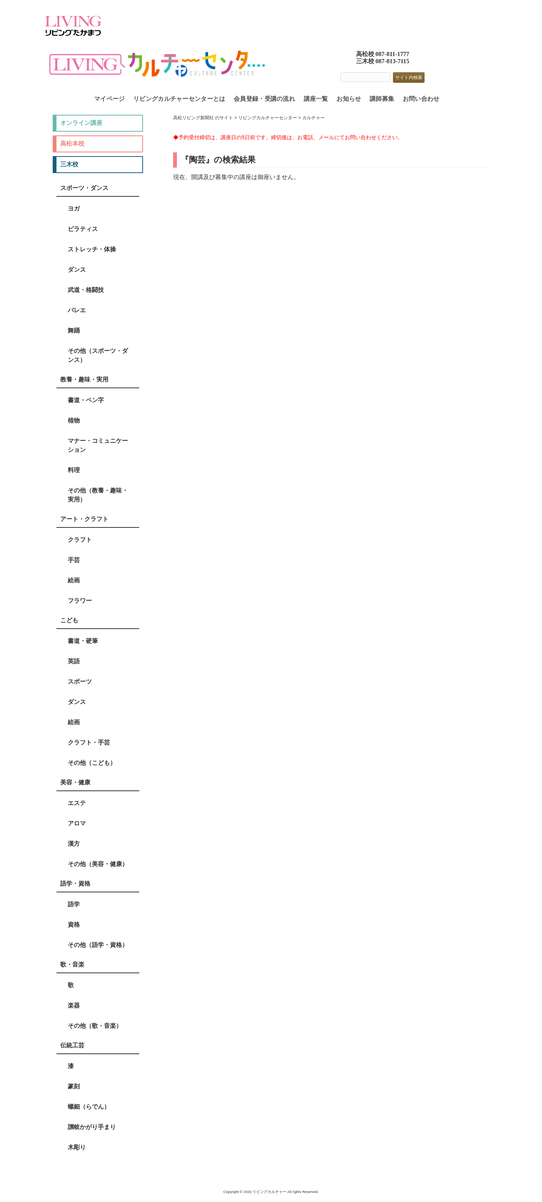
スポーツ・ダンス (84, 188)
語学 (74, 904)
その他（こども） (92, 763)
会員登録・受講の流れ (264, 99)
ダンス (77, 269)
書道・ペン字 (86, 400)
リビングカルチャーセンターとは (179, 99)
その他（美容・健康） (98, 864)
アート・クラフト (84, 519)
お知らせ (348, 99)
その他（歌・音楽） (95, 1026)
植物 (74, 420)
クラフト (80, 539)
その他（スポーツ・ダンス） (98, 355)
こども (69, 620)
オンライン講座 (81, 123)
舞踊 (74, 330)
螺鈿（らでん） (89, 1106)
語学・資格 (75, 883)
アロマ (77, 823)
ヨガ (74, 208)
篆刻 (74, 1086)
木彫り (77, 1147)
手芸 (74, 560)
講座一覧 (316, 99)
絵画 (74, 580)
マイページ (109, 99)
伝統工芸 (72, 1045)
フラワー (80, 600)
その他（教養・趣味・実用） (98, 495)
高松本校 (72, 143)
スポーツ (80, 681)
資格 (74, 924)
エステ (77, 803)
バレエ (77, 310)
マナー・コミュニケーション (98, 445)
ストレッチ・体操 (92, 249)
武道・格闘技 (86, 290)
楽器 (74, 1005)
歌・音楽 (72, 964)
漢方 (74, 843)
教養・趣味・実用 (84, 379)
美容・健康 (75, 782)
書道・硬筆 (83, 641)
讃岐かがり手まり (92, 1127)
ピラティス (83, 229)
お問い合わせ (421, 99)
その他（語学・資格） (98, 945)
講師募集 (382, 99)
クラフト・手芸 (89, 742)
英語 (74, 661)
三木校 (69, 164)
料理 (74, 470)
